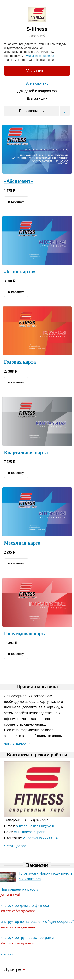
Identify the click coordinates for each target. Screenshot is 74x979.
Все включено (37, 83)
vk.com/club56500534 (40, 838)
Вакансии (37, 865)
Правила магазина (37, 686)
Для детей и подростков (37, 91)
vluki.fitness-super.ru (30, 832)
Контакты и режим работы (37, 754)
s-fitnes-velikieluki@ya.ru (35, 826)
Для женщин (37, 98)
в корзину (16, 201)
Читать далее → (17, 846)
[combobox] (37, 71)
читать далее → (17, 743)
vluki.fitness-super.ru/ (40, 55)
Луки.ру (12, 969)
